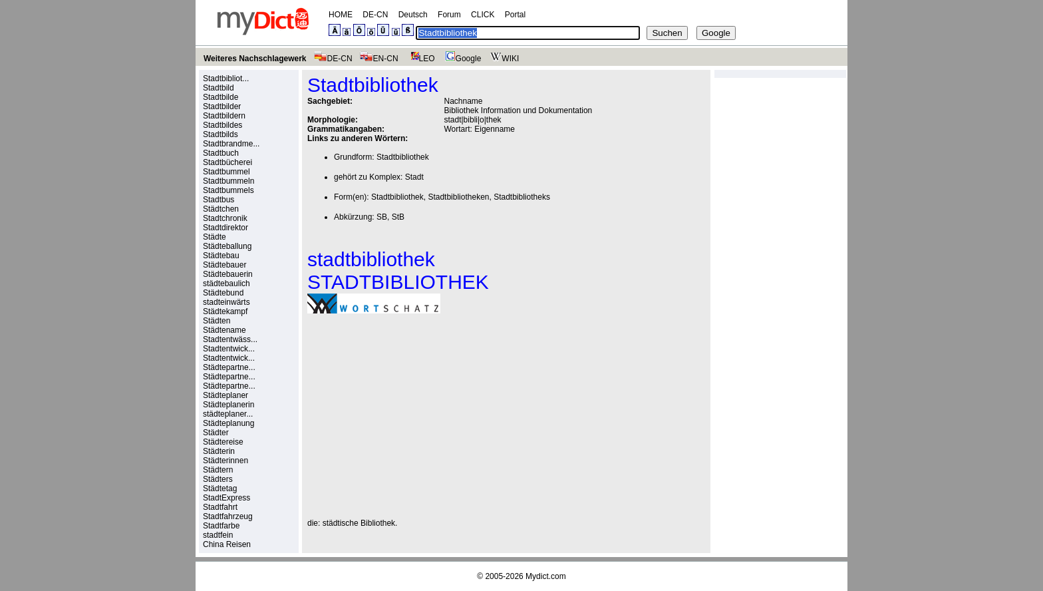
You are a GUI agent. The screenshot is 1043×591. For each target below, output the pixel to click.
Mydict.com (545, 576)
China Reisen (227, 544)
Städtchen (221, 209)
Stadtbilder (222, 106)
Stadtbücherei (227, 162)
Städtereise (223, 442)
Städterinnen (225, 460)
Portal (515, 14)
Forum (449, 14)
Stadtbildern (224, 115)
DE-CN (375, 14)
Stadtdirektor (225, 227)
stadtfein (218, 535)
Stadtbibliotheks (522, 197)
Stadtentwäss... (230, 339)
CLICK (482, 14)
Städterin (219, 451)
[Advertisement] (419, 416)
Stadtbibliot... (226, 78)
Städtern (218, 470)
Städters (218, 479)
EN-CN (378, 58)
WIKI (503, 58)
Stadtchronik (225, 218)
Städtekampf (225, 311)
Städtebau (221, 255)
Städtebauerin (228, 274)
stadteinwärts (226, 302)
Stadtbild (218, 88)
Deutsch (413, 14)
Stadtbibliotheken (458, 197)
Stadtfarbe (221, 525)
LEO (420, 58)
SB (381, 217)
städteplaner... (228, 414)
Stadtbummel (226, 171)
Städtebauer (224, 265)
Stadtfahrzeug (228, 516)
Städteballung (227, 246)
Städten (216, 320)
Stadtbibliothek (402, 157)
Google (462, 58)
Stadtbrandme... (231, 143)
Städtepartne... (229, 367)
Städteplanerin (228, 404)
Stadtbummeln (228, 181)
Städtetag (220, 488)
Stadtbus (218, 199)
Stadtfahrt (220, 507)
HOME (341, 14)
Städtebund (223, 292)
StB (398, 217)
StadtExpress (226, 497)
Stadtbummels (228, 190)
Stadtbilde (220, 97)
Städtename (224, 330)
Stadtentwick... (229, 348)
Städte (214, 237)
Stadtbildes (222, 125)
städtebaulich (226, 283)
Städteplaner (225, 395)
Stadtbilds (220, 134)
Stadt (414, 177)
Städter (216, 432)
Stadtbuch (221, 153)
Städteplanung (228, 423)
